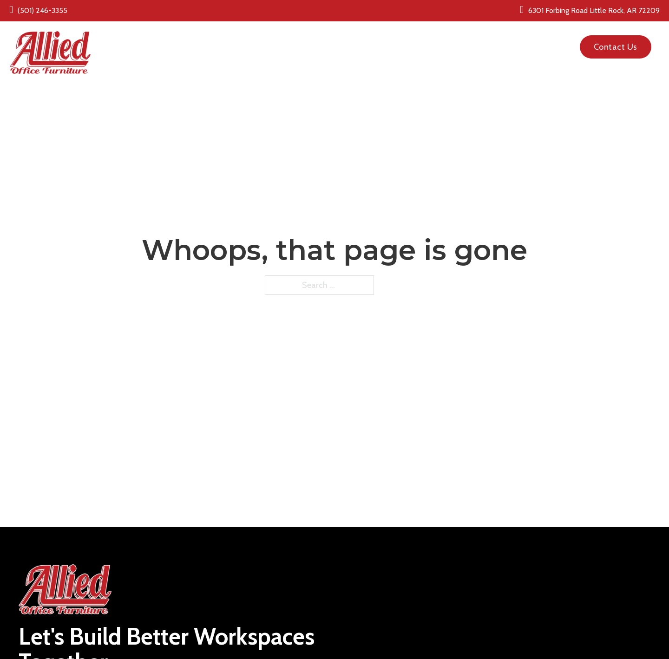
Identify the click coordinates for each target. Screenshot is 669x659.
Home (208, 41)
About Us (457, 41)
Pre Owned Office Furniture (378, 41)
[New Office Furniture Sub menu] (312, 41)
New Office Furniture (270, 41)
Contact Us (615, 47)
